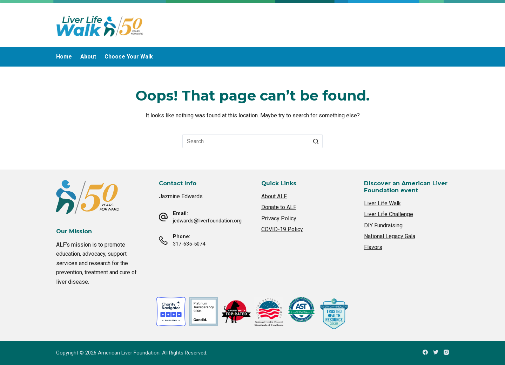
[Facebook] (425, 352)
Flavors (373, 247)
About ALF (274, 196)
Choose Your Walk (129, 56)
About (88, 56)
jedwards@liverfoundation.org (207, 221)
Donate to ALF (278, 207)
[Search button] (316, 141)
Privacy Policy (278, 218)
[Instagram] (446, 352)
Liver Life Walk (382, 203)
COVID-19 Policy (282, 229)
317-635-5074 (189, 244)
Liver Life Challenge (388, 214)
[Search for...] (252, 141)
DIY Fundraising (383, 225)
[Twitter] (435, 352)
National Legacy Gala (389, 236)
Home (64, 56)
